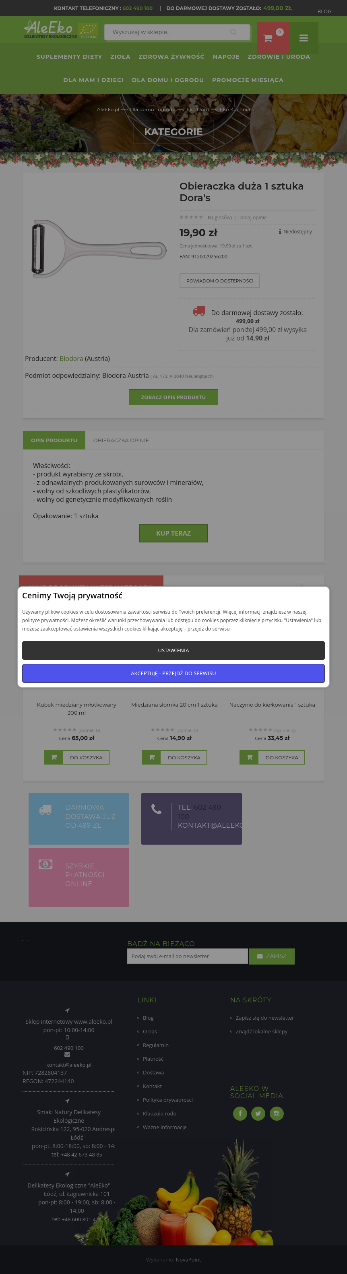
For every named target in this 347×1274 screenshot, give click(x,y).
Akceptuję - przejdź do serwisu (173, 673)
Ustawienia (173, 650)
